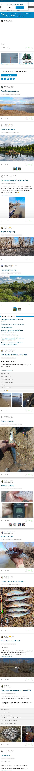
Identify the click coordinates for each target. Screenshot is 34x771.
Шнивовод (6, 350)
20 (3, 744)
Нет (10, 7)
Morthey (6, 416)
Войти (9, 75)
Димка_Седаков (8, 265)
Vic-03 (5, 576)
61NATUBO (6, 86)
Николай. (6, 124)
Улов (7, 584)
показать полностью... (7, 195)
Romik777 (6, 227)
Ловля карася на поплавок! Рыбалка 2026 (13, 64)
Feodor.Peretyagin (8, 175)
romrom (6, 750)
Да (19, 7)
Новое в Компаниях (8, 316)
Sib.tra (5, 20)
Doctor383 (6, 531)
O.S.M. (5, 480)
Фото (3, 94)
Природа (7, 94)
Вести (3, 183)
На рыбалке (8, 234)
